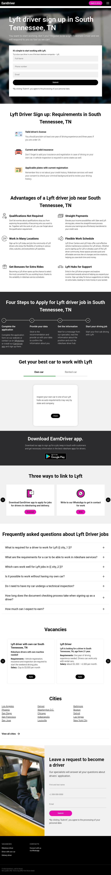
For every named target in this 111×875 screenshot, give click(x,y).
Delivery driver (7, 855)
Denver (41, 706)
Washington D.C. (46, 709)
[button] (108, 500)
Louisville (42, 720)
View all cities (9, 733)
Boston (76, 709)
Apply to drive (95, 3)
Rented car (71, 372)
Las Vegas (78, 717)
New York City (80, 720)
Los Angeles (8, 706)
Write (81, 512)
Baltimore (78, 706)
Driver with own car (8, 852)
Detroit (76, 713)
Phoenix (6, 709)
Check (55, 416)
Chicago (42, 713)
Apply (31, 677)
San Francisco (9, 717)
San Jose (6, 720)
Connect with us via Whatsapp (35, 849)
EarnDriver (8, 3)
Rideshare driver (7, 848)
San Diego (7, 713)
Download (30, 512)
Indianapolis (44, 717)
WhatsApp (19, 340)
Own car (39, 372)
